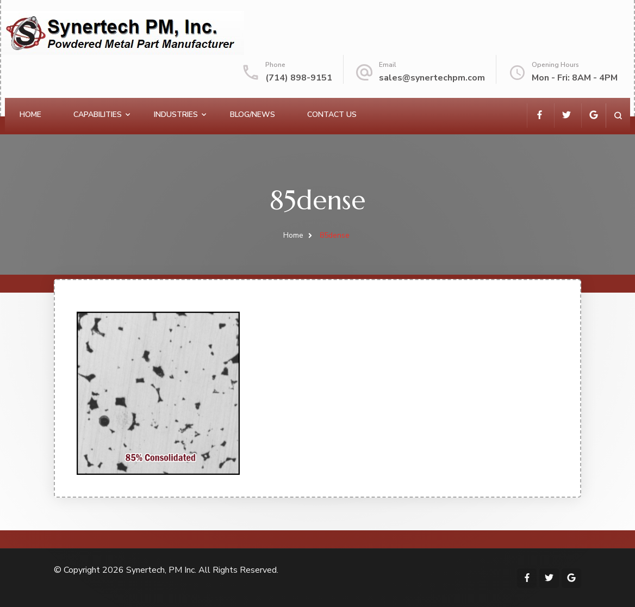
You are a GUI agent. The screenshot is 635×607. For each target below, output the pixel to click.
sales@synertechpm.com (432, 78)
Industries (176, 114)
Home (30, 114)
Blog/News (252, 114)
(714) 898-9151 (298, 78)
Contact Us (332, 114)
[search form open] (618, 115)
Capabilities (97, 114)
